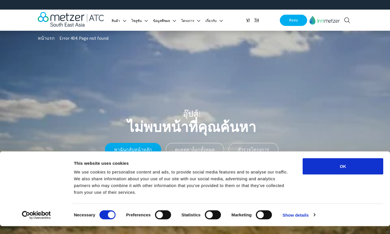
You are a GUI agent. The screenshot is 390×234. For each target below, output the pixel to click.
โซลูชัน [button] (136, 21)
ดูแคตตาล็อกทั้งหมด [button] (195, 149)
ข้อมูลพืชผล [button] (161, 21)
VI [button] (248, 20)
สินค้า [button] (116, 21)
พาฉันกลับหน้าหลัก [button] (133, 149)
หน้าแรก (46, 38)
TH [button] (256, 20)
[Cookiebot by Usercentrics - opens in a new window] (36, 223)
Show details (296, 222)
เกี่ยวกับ (211, 21)
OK (343, 174)
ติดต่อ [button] (293, 20)
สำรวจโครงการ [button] (253, 149)
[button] (324, 20)
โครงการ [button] (187, 21)
